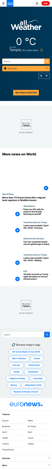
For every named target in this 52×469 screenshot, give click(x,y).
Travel (30, 438)
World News (8, 194)
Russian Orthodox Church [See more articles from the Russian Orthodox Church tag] (26, 392)
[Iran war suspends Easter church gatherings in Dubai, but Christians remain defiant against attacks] (36, 245)
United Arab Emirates (33, 238)
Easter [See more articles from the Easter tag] (37, 358)
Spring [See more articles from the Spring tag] (14, 385)
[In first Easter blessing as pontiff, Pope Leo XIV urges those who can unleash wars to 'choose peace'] (36, 213)
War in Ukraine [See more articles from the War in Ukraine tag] (19, 358)
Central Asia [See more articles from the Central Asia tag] (34, 365)
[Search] (26, 61)
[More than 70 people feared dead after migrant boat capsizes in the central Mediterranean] (26, 199)
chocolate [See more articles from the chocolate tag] (38, 378)
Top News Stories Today (35, 222)
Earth (4, 432)
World (30, 420)
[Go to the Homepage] (10, 3)
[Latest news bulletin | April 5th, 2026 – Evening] (36, 229)
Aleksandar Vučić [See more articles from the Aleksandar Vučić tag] (33, 385)
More (4, 465)
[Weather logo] (26, 25)
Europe (5, 420)
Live (46, 3)
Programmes (8, 449)
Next (30, 432)
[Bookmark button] (41, 50)
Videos (31, 444)
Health (5, 438)
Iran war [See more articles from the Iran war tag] (16, 365)
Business (6, 426)
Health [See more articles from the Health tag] (17, 372)
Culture (5, 444)
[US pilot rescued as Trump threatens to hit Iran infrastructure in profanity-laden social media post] (36, 278)
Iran (25, 271)
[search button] (47, 61)
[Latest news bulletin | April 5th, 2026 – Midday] (36, 261)
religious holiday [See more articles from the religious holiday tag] (17, 378)
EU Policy (32, 426)
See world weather (26, 92)
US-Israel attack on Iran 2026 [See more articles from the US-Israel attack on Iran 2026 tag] (26, 352)
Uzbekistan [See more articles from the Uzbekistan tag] (33, 372)
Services (6, 458)
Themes (6, 414)
